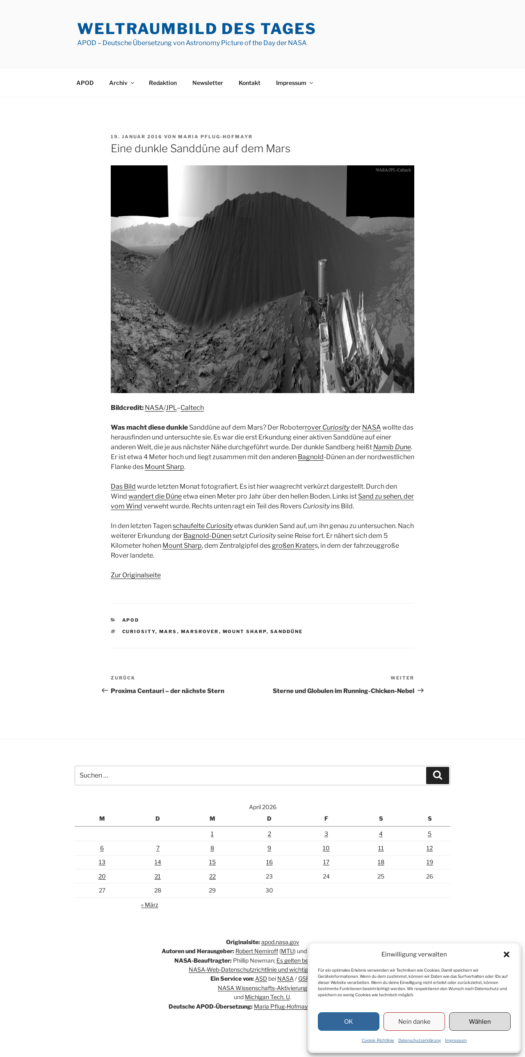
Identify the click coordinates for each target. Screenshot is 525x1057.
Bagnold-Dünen (207, 536)
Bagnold (311, 457)
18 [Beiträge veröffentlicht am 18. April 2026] (381, 861)
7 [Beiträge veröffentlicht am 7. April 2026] (158, 847)
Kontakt (249, 82)
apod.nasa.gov (280, 941)
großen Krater (293, 545)
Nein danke (414, 1021)
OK (348, 1021)
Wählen (480, 1021)
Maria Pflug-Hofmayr (215, 137)
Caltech (192, 408)
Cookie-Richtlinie (378, 1040)
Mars (168, 631)
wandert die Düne (155, 496)
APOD (85, 82)
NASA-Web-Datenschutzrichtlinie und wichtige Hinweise (262, 969)
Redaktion (163, 82)
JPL (171, 408)
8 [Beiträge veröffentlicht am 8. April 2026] (212, 847)
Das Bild (123, 486)
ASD (261, 978)
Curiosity (138, 631)
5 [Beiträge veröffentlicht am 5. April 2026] (429, 833)
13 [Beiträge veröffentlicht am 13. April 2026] (102, 861)
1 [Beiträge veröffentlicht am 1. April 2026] (212, 833)
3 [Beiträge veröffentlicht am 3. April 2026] (326, 833)
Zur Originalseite (136, 575)
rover (327, 427)
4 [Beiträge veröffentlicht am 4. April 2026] (381, 833)
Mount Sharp (164, 467)
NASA (154, 408)
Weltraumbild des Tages (197, 29)
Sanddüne (286, 631)
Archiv (122, 82)
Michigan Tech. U (267, 996)
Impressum (456, 1040)
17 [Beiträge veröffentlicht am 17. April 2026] (326, 861)
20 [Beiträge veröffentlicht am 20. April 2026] (102, 876)
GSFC (305, 978)
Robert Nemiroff (256, 950)
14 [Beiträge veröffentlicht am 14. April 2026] (158, 861)
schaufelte (203, 526)
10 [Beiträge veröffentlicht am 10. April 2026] (326, 847)
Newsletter (207, 82)
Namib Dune (392, 447)
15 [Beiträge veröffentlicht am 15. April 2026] (212, 861)
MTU (287, 950)
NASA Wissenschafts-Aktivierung (262, 987)
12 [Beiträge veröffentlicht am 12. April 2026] (430, 847)
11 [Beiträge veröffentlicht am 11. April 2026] (381, 847)
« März (149, 904)
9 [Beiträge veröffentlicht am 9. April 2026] (269, 847)
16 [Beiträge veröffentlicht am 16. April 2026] (269, 861)
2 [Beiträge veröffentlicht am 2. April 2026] (269, 833)
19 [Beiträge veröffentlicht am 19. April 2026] (430, 861)
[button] (506, 954)
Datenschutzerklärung (419, 1040)
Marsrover (200, 631)
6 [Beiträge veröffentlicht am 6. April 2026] (102, 847)
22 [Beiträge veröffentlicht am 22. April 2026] (212, 876)
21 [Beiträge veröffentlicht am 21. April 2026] (158, 876)
